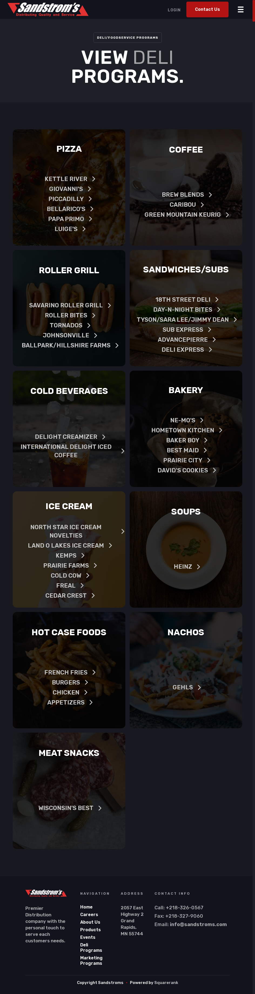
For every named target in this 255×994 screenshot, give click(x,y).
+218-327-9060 (184, 916)
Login (174, 10)
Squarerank (166, 982)
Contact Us (207, 9)
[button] (240, 8)
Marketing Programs (91, 960)
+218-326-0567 (184, 908)
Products (90, 929)
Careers (89, 914)
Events (87, 937)
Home (86, 907)
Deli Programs (91, 947)
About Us (90, 922)
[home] (48, 9)
